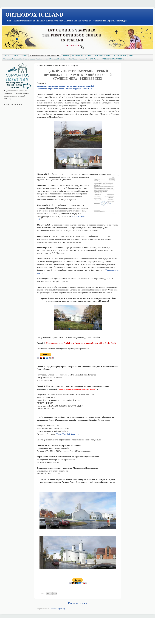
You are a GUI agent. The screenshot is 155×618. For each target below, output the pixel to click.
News (131, 55)
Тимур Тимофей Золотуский (68, 434)
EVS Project (94, 59)
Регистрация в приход (102, 55)
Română (15, 55)
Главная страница (77, 603)
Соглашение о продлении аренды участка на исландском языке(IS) (65, 86)
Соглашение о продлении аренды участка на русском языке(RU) (64, 89)
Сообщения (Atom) (57, 609)
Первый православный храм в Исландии (44, 55)
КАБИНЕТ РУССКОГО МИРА (113, 59)
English (6, 55)
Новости (66, 55)
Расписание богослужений (81, 55)
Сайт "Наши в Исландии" (77, 59)
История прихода (119, 55)
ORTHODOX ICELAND (34, 15)
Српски (24, 55)
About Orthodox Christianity (55, 59)
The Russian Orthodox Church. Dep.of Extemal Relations (22, 59)
